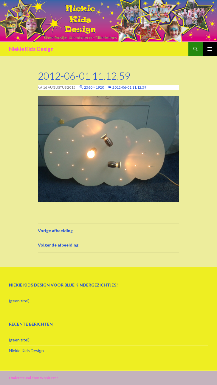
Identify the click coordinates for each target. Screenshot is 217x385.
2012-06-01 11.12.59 (129, 87)
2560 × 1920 (94, 87)
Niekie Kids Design (31, 49)
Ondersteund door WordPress (33, 377)
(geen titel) (19, 300)
